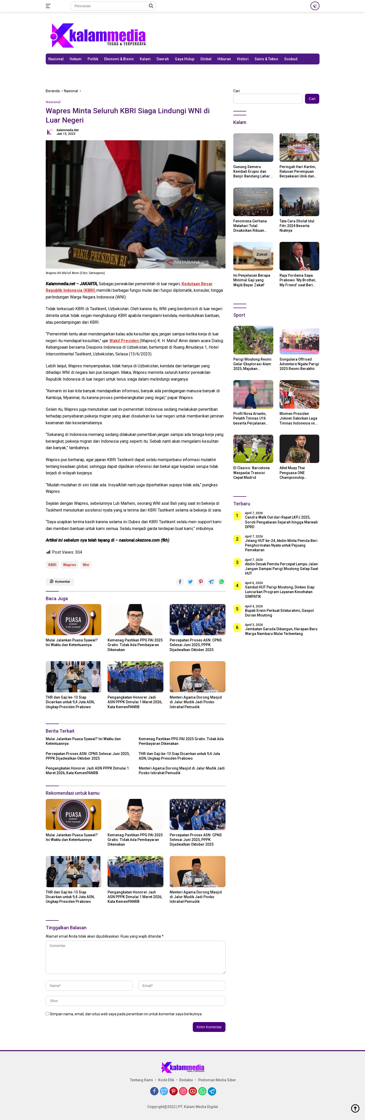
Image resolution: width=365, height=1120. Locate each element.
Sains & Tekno (266, 59)
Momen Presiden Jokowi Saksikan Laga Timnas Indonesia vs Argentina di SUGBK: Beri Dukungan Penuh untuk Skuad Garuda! (298, 419)
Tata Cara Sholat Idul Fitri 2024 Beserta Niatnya (297, 226)
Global (205, 59)
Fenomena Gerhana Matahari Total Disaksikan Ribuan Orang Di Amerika (250, 226)
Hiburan (224, 59)
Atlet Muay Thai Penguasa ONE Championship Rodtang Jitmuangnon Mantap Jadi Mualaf (299, 473)
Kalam (145, 59)
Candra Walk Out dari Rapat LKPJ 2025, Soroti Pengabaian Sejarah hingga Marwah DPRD (281, 522)
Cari (236, 91)
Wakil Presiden (124, 340)
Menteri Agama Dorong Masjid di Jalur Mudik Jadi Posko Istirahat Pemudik (196, 702)
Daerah (163, 59)
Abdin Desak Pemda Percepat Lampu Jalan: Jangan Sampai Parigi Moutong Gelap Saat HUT (282, 568)
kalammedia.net (68, 130)
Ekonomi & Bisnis (119, 59)
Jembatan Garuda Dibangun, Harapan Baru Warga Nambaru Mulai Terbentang (281, 631)
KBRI (52, 565)
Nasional (56, 59)
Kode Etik (166, 1080)
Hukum (76, 59)
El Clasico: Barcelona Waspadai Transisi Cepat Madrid (251, 472)
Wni (86, 565)
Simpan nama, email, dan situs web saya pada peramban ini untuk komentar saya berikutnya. (126, 1014)
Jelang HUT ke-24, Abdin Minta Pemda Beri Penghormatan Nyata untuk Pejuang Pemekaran (281, 545)
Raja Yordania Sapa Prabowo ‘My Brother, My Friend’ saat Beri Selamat (298, 280)
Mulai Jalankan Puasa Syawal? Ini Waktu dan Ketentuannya (72, 642)
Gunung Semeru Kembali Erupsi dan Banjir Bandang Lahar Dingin (251, 172)
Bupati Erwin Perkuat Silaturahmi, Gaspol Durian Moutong (279, 612)
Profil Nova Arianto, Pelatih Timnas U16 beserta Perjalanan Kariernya (249, 419)
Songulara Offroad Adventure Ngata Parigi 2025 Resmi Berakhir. (299, 364)
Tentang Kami (141, 1080)
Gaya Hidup (184, 59)
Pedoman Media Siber (217, 1080)
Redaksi (186, 1080)
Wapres (69, 565)
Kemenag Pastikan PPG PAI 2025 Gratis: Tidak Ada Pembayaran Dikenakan (135, 645)
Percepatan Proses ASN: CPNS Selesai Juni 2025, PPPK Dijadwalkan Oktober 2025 (196, 645)
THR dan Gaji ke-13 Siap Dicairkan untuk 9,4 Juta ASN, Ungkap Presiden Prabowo (70, 702)
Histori (243, 59)
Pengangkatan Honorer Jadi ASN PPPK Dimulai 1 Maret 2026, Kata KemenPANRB (135, 702)
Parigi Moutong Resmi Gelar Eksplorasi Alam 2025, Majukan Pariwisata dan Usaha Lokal (252, 364)
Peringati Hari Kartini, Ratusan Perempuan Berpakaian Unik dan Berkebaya (298, 172)
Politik (93, 59)
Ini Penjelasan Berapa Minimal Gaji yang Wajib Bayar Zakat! (251, 280)
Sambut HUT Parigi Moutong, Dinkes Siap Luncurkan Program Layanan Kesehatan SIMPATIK (279, 592)
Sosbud (290, 59)
